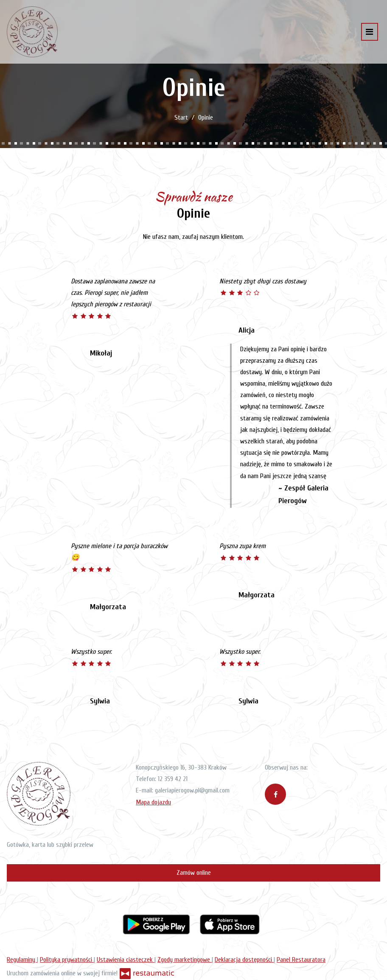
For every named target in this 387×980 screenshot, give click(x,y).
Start (181, 117)
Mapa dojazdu (153, 802)
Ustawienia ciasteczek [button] (125, 959)
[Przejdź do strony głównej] (32, 31)
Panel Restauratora (301, 959)
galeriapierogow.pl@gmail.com (192, 790)
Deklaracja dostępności (244, 959)
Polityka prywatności (67, 959)
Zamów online (194, 872)
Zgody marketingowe (184, 959)
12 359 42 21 (173, 779)
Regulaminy (22, 959)
